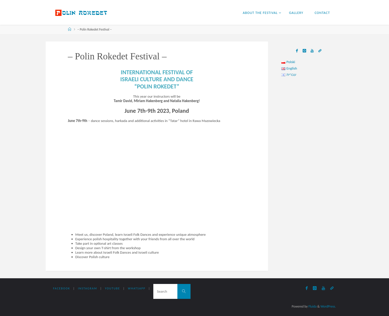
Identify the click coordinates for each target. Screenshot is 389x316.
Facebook (61, 288)
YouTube (112, 288)
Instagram (87, 288)
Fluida (312, 306)
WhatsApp (137, 288)
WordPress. (328, 306)
